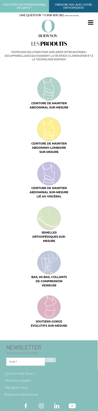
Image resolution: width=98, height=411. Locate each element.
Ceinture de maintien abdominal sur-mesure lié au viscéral (49, 192)
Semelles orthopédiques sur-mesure (49, 237)
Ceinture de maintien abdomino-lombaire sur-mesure (49, 148)
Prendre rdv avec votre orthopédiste (73, 6)
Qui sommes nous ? (20, 373)
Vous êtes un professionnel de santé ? (24, 6)
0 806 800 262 (54, 15)
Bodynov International (21, 394)
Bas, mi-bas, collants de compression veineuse (49, 281)
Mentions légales (18, 380)
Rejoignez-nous (16, 387)
